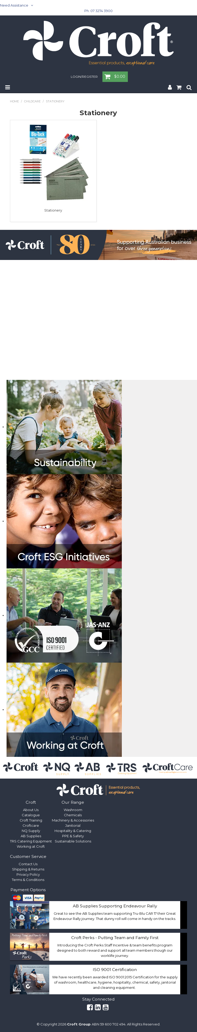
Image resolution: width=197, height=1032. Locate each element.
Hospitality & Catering (72, 831)
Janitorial (72, 825)
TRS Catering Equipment (31, 841)
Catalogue (31, 815)
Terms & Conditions (28, 880)
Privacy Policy (28, 874)
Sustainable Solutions (73, 841)
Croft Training (31, 820)
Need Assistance (14, 5)
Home (14, 101)
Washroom (73, 810)
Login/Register (84, 77)
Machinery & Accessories (73, 820)
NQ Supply (31, 831)
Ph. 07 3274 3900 (98, 11)
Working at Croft (31, 846)
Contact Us (28, 864)
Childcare (32, 101)
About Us (31, 810)
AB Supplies (31, 836)
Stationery (53, 210)
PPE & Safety (73, 836)
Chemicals (73, 815)
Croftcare (31, 825)
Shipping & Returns (28, 869)
